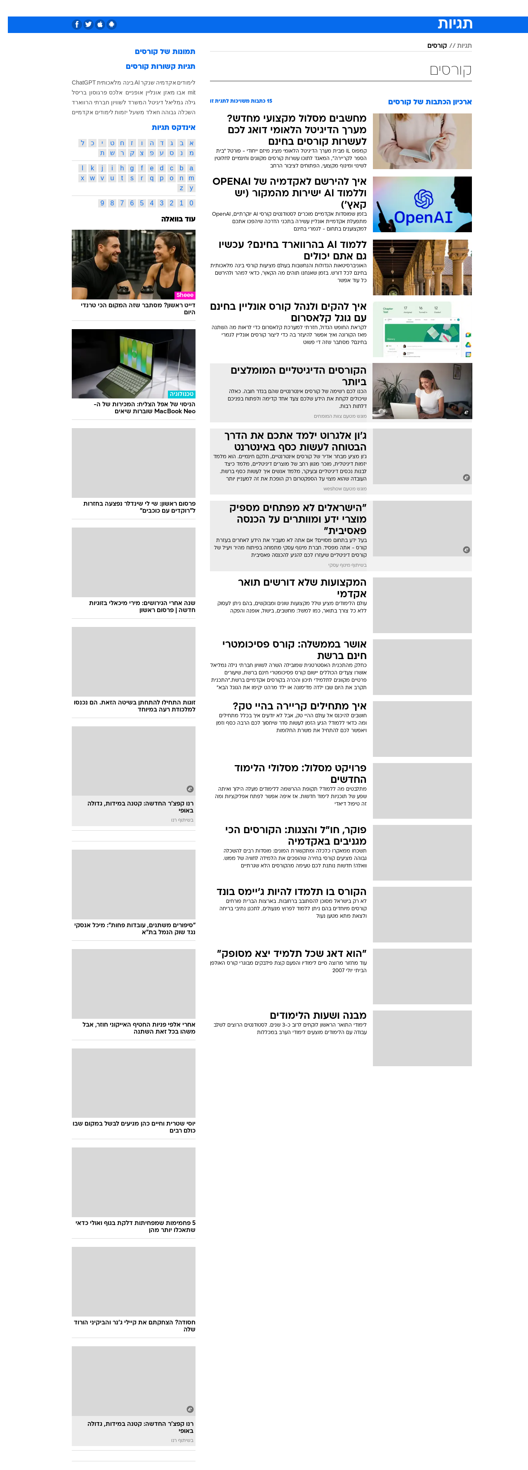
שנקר (140, 82)
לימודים (178, 82)
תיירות (215, 8)
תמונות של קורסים (157, 52)
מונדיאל (369, 8)
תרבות (339, 8)
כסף (290, 8)
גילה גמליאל (172, 102)
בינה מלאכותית (107, 82)
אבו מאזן (166, 92)
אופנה (154, 8)
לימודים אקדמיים (85, 112)
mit (184, 92)
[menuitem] (420, 8)
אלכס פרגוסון (98, 92)
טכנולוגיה (184, 8)
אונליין (145, 92)
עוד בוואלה (170, 219)
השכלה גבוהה (170, 112)
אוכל (269, 8)
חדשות (425, 8)
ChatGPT (76, 82)
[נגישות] (11, 8)
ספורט (397, 8)
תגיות (456, 46)
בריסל (71, 92)
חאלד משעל (136, 112)
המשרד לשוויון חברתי (112, 102)
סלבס (313, 8)
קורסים (429, 46)
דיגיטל (148, 102)
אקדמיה (158, 82)
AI (129, 82)
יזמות (113, 112)
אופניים (126, 92)
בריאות (243, 8)
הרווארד (74, 102)
